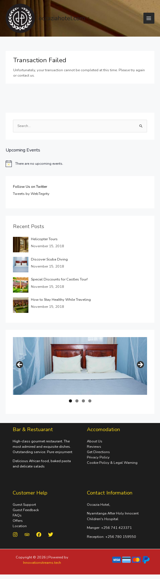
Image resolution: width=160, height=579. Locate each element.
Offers (18, 520)
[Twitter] (50, 534)
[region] (80, 366)
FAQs (17, 515)
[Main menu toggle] (148, 18)
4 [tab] (89, 400)
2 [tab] (76, 400)
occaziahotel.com (62, 18)
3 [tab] (83, 400)
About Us (94, 441)
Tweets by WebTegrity (31, 194)
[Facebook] (38, 534)
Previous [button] (20, 365)
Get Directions (98, 452)
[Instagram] (15, 534)
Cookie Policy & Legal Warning (112, 462)
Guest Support (24, 504)
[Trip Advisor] (27, 534)
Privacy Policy (98, 457)
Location (20, 526)
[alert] (80, 163)
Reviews (94, 446)
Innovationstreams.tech (42, 562)
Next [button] (140, 365)
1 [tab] (70, 400)
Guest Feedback (26, 510)
